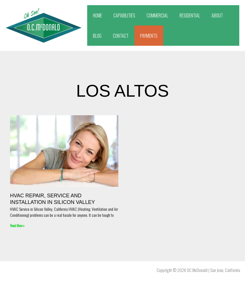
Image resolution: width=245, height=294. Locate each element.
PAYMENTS (149, 35)
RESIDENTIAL (190, 15)
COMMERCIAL (157, 15)
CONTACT (121, 35)
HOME (97, 15)
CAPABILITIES (124, 15)
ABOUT (217, 15)
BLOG (97, 35)
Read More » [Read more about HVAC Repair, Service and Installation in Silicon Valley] (17, 225)
